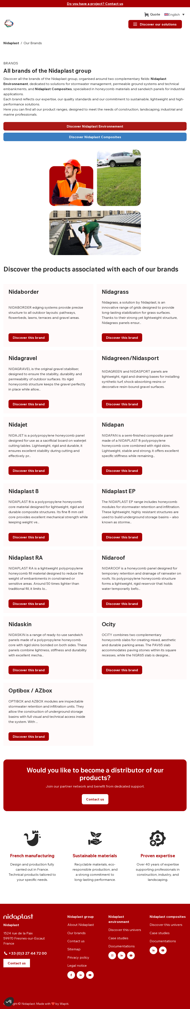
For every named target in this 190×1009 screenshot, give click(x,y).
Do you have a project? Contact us (95, 3)
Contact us (76, 941)
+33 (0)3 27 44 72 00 (28, 953)
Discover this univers (124, 930)
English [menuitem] (174, 14)
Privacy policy (78, 957)
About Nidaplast (80, 924)
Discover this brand (29, 337)
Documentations (121, 946)
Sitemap (74, 949)
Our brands (76, 933)
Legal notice (77, 965)
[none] (174, 14)
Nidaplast (11, 43)
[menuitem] (174, 14)
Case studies (118, 938)
